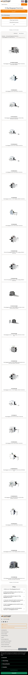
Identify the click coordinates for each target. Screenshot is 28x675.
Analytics (5, 667)
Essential (5, 657)
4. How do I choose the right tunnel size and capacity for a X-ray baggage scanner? (13, 601)
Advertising (5, 660)
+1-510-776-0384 (6, 619)
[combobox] (24, 4)
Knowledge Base (4, 630)
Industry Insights (4, 633)
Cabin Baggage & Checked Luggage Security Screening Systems (14, 11)
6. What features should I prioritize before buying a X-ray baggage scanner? (12, 609)
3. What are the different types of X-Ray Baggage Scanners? (12, 597)
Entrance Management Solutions (12, 36)
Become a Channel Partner (5, 642)
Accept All (14, 673)
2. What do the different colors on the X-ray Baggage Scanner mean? (13, 592)
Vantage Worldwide (4, 635)
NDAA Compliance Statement (6, 646)
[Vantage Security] (10, 1)
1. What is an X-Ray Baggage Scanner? (11, 589)
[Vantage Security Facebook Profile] (5, 621)
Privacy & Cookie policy (5, 644)
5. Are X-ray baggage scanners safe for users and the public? (13, 605)
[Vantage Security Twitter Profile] (1, 621)
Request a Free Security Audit (8, 627)
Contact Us (5, 624)
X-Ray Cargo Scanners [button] (14, 20)
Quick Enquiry (22, 649)
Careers (2, 637)
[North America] (10, 4)
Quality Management (4, 631)
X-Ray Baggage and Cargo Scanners (8, 37)
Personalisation (6, 664)
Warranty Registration (5, 639)
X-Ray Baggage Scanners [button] (14, 17)
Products (3, 36)
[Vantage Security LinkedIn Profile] (3, 621)
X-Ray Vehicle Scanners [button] (14, 22)
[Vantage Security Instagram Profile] (7, 621)
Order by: (15, 33)
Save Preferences (14, 670)
